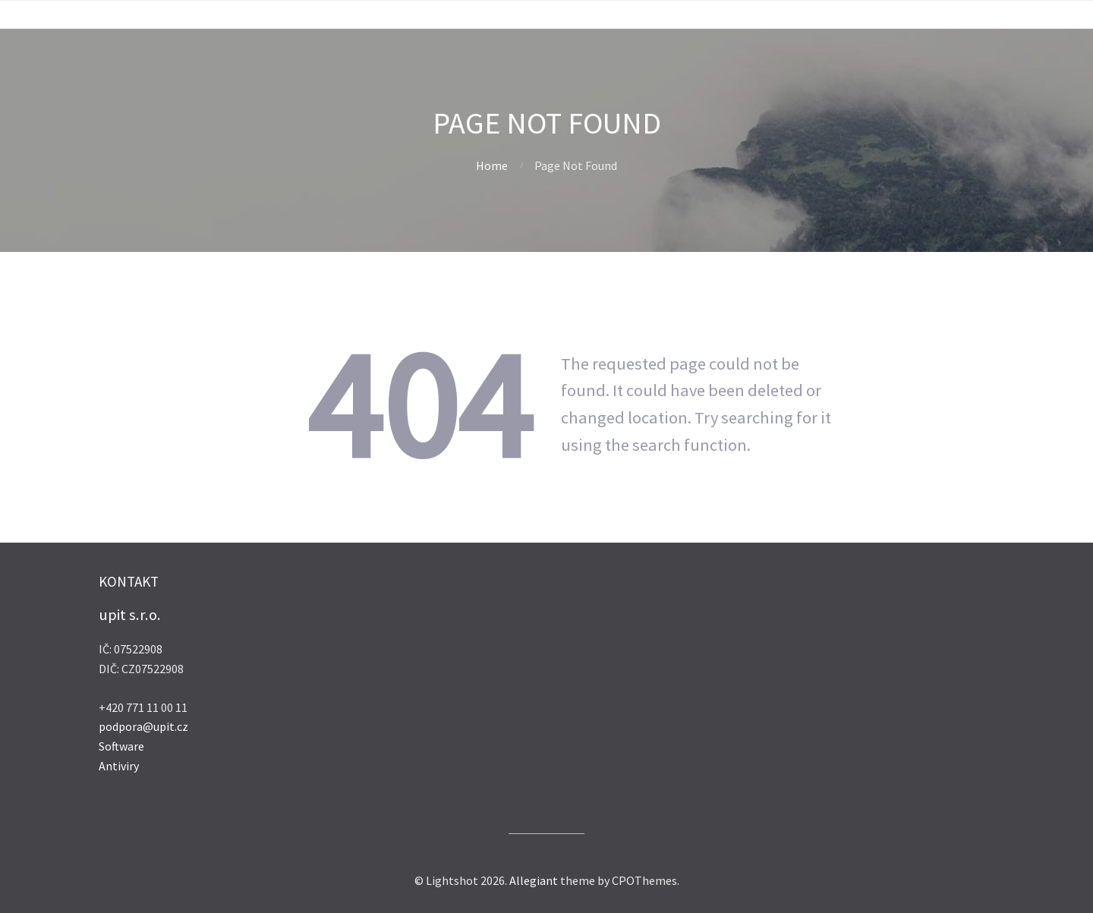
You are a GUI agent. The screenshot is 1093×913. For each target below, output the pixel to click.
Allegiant (533, 880)
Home (492, 165)
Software (121, 746)
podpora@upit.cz (143, 726)
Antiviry (119, 765)
